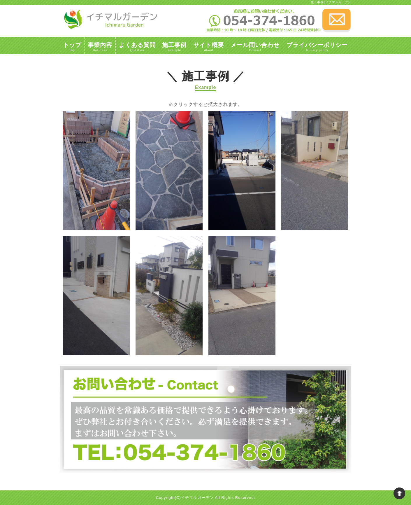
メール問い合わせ (255, 46)
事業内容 (99, 46)
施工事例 (174, 46)
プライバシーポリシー (317, 46)
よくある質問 (137, 46)
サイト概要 (208, 46)
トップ (72, 46)
